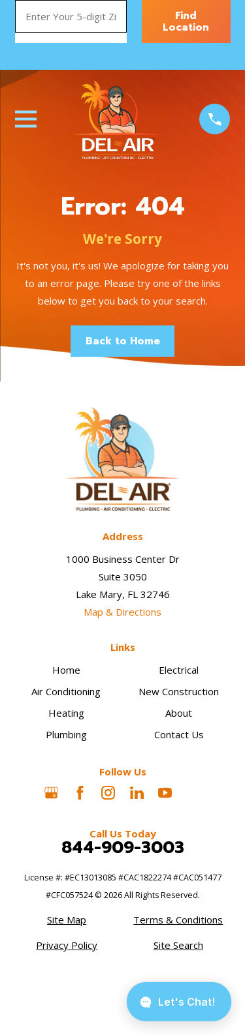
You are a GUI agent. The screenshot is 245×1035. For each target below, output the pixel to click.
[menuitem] (67, 920)
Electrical (179, 669)
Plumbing (66, 734)
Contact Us (179, 734)
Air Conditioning (66, 691)
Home (66, 669)
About (178, 712)
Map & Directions (122, 611)
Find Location (186, 21)
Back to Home (123, 341)
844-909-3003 (122, 847)
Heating (66, 712)
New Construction (179, 691)
